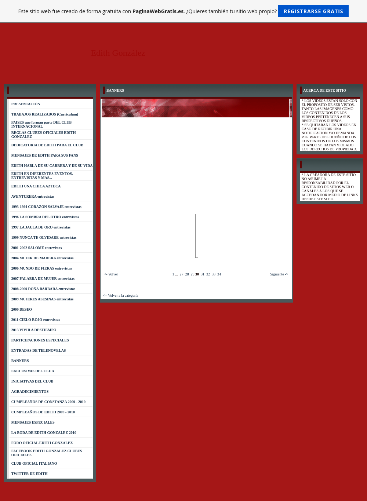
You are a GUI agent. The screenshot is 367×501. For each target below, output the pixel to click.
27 (181, 274)
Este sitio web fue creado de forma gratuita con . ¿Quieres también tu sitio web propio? (183, 11)
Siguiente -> (279, 274)
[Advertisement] (196, 158)
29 (192, 274)
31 (202, 274)
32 (208, 274)
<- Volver (111, 274)
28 (187, 274)
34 (219, 274)
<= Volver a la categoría (120, 295)
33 (213, 274)
